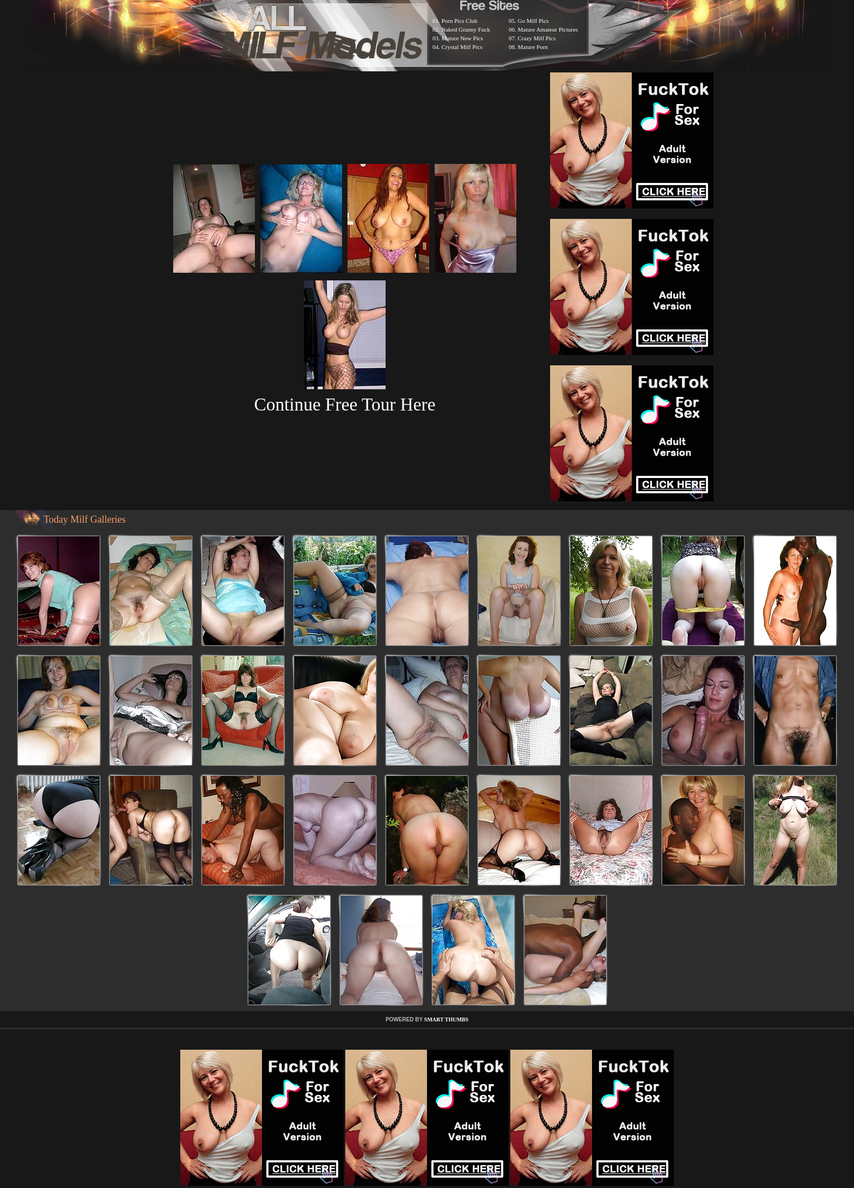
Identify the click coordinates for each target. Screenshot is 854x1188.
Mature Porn (533, 47)
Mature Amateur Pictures (548, 29)
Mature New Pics (462, 38)
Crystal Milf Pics (462, 47)
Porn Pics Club (460, 20)
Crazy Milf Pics (537, 38)
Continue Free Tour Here (344, 404)
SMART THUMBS (446, 1019)
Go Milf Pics (533, 20)
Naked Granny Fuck (466, 29)
